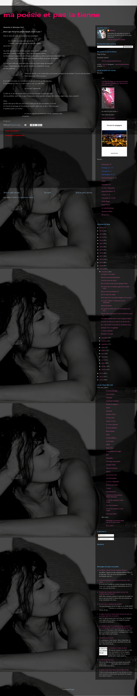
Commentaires (103, 539)
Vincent (112, 30)
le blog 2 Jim (110, 418)
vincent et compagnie (108, 118)
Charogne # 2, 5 (107, 171)
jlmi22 (108, 471)
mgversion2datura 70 (108, 191)
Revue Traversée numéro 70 (110, 291)
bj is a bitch (109, 526)
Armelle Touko (111, 465)
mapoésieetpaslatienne (122, 64)
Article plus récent (11, 192)
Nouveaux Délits (111, 514)
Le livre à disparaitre (108, 188)
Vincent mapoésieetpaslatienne (111, 61)
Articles (101, 535)
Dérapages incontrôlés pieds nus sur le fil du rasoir (115, 521)
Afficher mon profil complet (116, 39)
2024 (101, 234)
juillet (103, 350)
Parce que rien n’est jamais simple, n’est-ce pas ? (116, 297)
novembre (104, 338)
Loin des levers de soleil (108, 280)
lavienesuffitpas (111, 438)
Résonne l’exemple (107, 334)
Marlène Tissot (111, 414)
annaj (107, 434)
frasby (108, 408)
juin (102, 353)
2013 (101, 269)
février (103, 366)
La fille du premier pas (106, 660)
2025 (101, 231)
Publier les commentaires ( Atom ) (23, 197)
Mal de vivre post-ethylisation (110, 277)
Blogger (71, 689)
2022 (101, 240)
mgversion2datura (111, 468)
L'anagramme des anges (113, 451)
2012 (101, 373)
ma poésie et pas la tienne (51, 14)
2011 (101, 377)
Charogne (109, 397)
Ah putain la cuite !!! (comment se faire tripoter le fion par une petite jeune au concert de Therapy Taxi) (116, 627)
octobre (103, 341)
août (103, 347)
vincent (104, 64)
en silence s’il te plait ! (108, 274)
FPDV (104, 181)
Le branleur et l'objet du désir (117, 648)
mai (102, 357)
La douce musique (107, 331)
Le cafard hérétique (108, 208)
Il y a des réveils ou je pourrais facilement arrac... (116, 325)
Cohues (108, 488)
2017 (101, 256)
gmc (107, 455)
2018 (101, 253)
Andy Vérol (110, 448)
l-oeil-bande (110, 441)
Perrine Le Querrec (112, 404)
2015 (101, 262)
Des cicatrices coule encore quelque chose (114, 283)
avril (103, 360)
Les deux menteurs (112, 505)
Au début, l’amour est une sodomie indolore (113, 570)
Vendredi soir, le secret (106, 638)
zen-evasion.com (111, 475)
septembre (104, 344)
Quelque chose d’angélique (109, 328)
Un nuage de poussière (113, 461)
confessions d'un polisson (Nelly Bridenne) (114, 496)
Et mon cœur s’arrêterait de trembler (110, 604)
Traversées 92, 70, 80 (108, 198)
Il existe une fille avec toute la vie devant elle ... (116, 322)
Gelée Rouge (106, 201)
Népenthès (109, 458)
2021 (101, 243)
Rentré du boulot (106, 306)
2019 (101, 250)
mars (103, 363)
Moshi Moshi (106, 205)
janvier (103, 369)
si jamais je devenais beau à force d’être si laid (113, 670)
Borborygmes (110, 431)
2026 (101, 228)
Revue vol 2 (105, 215)
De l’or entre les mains (108, 294)
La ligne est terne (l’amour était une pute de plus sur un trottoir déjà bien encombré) (115, 615)
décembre (104, 272)
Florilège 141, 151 (107, 168)
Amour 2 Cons (110, 421)
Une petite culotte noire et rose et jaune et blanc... (116, 318)
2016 (101, 259)
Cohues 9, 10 (106, 195)
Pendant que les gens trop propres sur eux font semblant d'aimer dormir (113, 593)
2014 (101, 266)
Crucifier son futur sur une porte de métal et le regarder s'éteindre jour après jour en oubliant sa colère (115, 83)
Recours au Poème (112, 485)
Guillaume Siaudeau (112, 401)
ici (104, 66)
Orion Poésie (110, 394)
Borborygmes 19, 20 (108, 174)
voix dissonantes (111, 478)
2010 (101, 380)
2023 (101, 237)
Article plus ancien (83, 192)
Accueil (47, 192)
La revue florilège (111, 391)
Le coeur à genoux (112, 424)
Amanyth (109, 411)
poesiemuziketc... (111, 492)
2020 (101, 247)
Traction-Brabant (111, 428)
